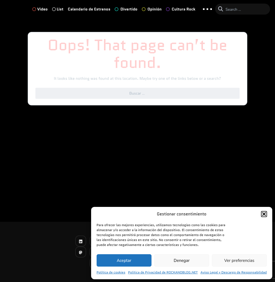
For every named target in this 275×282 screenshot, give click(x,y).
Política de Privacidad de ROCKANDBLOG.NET (163, 272)
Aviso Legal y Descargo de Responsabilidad (233, 272)
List (58, 9)
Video (39, 9)
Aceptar (124, 260)
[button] (264, 214)
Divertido (126, 9)
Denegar (182, 260)
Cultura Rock (180, 9)
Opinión (152, 9)
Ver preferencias (239, 260)
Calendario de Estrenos (89, 9)
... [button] (207, 9)
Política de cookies (111, 272)
